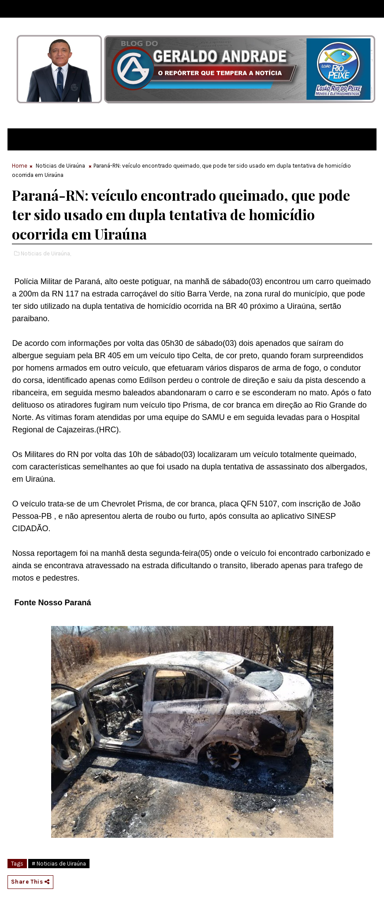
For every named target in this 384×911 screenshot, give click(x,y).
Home (19, 165)
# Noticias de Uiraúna (59, 863)
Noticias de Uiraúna (60, 165)
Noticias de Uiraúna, (46, 253)
